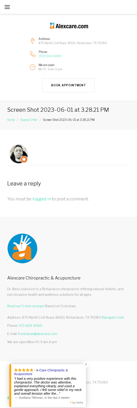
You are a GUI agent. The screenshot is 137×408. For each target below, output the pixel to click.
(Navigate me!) (113, 317)
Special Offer (28, 120)
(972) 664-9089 (50, 56)
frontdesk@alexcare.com (37, 334)
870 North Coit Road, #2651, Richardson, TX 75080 (73, 43)
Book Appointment (68, 85)
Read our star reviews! (26, 306)
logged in (41, 198)
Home (11, 120)
